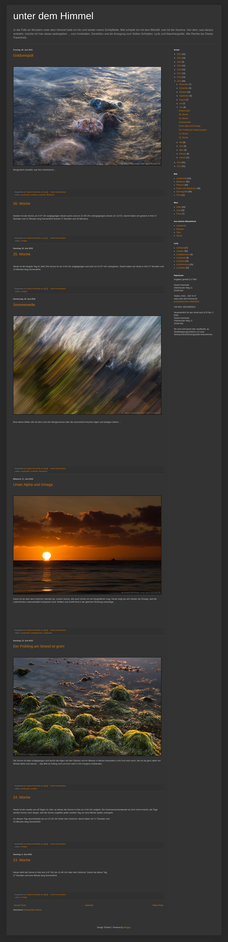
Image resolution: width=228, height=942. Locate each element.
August (182, 100)
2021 (179, 58)
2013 (179, 166)
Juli (181, 103)
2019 (179, 66)
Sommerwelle (24, 305)
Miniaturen (50, 195)
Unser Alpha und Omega (33, 485)
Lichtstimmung (182, 264)
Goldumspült (23, 55)
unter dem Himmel (53, 15)
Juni (181, 107)
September (184, 96)
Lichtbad (33, 195)
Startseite (89, 905)
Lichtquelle (47, 633)
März (181, 150)
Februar (183, 154)
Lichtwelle (34, 471)
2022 (179, 54)
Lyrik (178, 210)
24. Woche (21, 797)
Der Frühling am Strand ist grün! (38, 646)
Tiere (178, 195)
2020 (179, 62)
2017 (179, 73)
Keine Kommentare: (59, 192)
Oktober (183, 92)
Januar (182, 157)
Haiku (178, 207)
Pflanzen (180, 185)
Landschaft (25, 195)
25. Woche (21, 254)
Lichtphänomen (36, 633)
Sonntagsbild (182, 191)
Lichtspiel (41, 195)
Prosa (178, 214)
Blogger (127, 927)
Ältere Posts (158, 905)
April (181, 146)
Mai (181, 142)
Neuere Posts (20, 905)
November (184, 88)
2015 (179, 81)
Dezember (184, 84)
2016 (179, 77)
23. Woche (21, 860)
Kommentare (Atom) (32, 910)
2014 (179, 162)
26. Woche (21, 203)
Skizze (179, 236)
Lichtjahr (24, 241)
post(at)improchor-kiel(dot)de (186, 301)
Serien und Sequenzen (186, 188)
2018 (179, 69)
